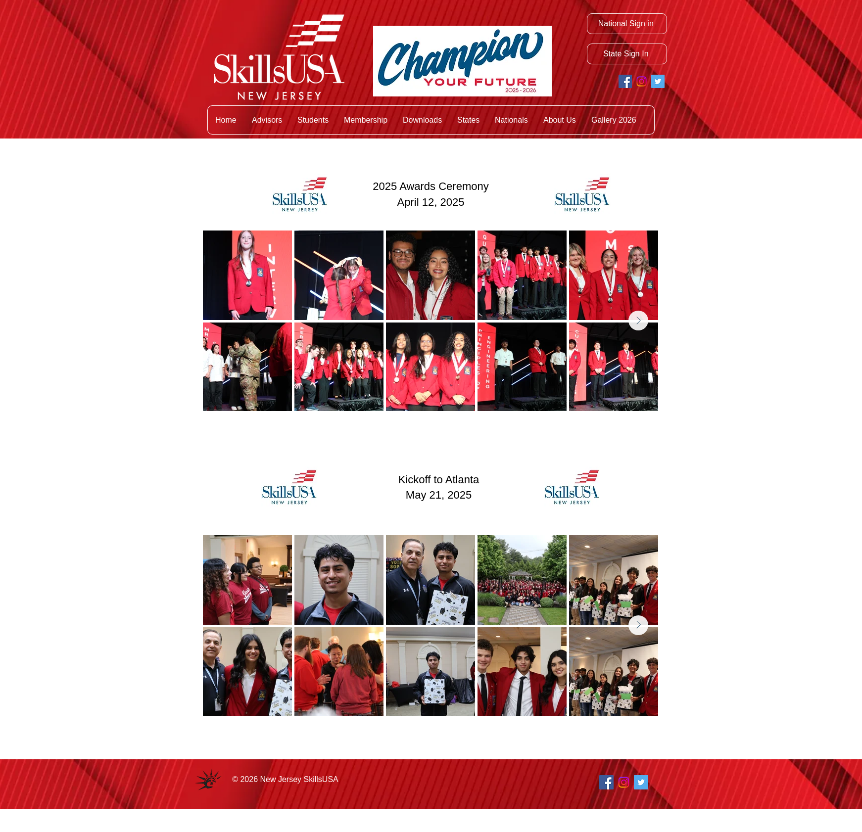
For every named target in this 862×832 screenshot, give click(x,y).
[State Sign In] (627, 54)
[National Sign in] (627, 23)
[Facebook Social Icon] (625, 81)
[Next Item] (638, 320)
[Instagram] (641, 81)
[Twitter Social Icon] (658, 81)
